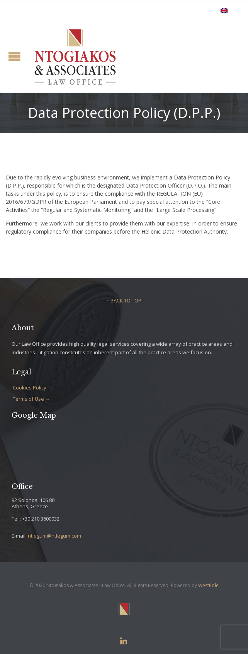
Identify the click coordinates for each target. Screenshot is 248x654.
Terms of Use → (31, 398)
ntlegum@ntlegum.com (54, 535)
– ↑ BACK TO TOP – (124, 300)
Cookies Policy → (33, 387)
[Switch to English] (224, 10)
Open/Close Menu (14, 56)
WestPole (208, 585)
